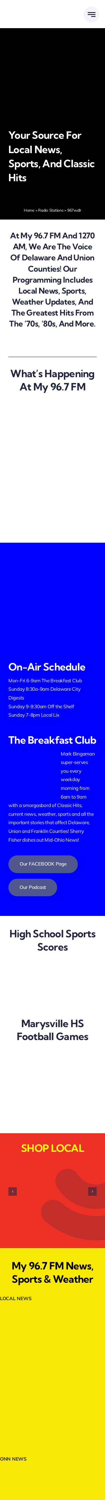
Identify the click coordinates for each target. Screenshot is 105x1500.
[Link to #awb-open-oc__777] (91, 14)
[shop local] (43, 513)
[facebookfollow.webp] (52, 553)
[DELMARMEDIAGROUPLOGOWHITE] (29, 9)
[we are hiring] (43, 454)
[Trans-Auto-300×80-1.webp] (53, 1423)
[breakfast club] (43, 484)
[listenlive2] (52, 588)
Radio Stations (50, 210)
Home (29, 210)
